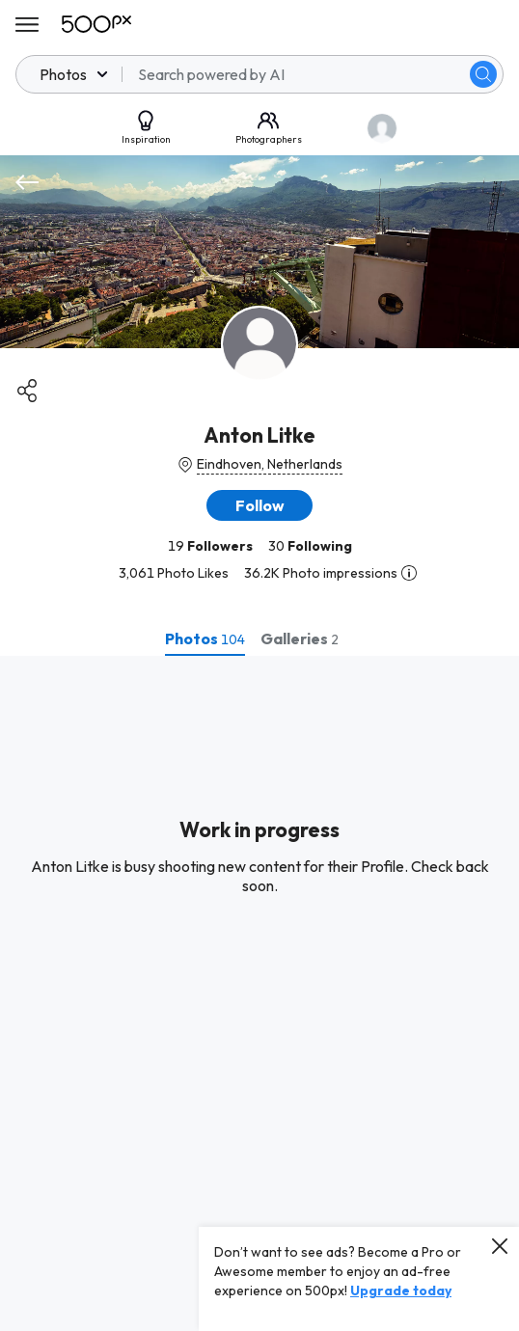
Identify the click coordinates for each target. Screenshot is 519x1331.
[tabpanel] (259, 993)
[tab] (205, 638)
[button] (259, 505)
